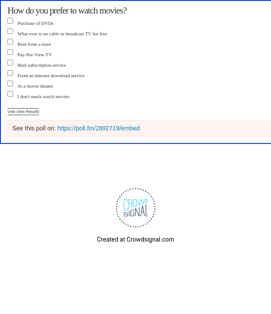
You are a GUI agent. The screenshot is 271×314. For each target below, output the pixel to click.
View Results (28, 111)
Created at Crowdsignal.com (135, 239)
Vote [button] (12, 111)
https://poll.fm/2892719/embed (99, 128)
